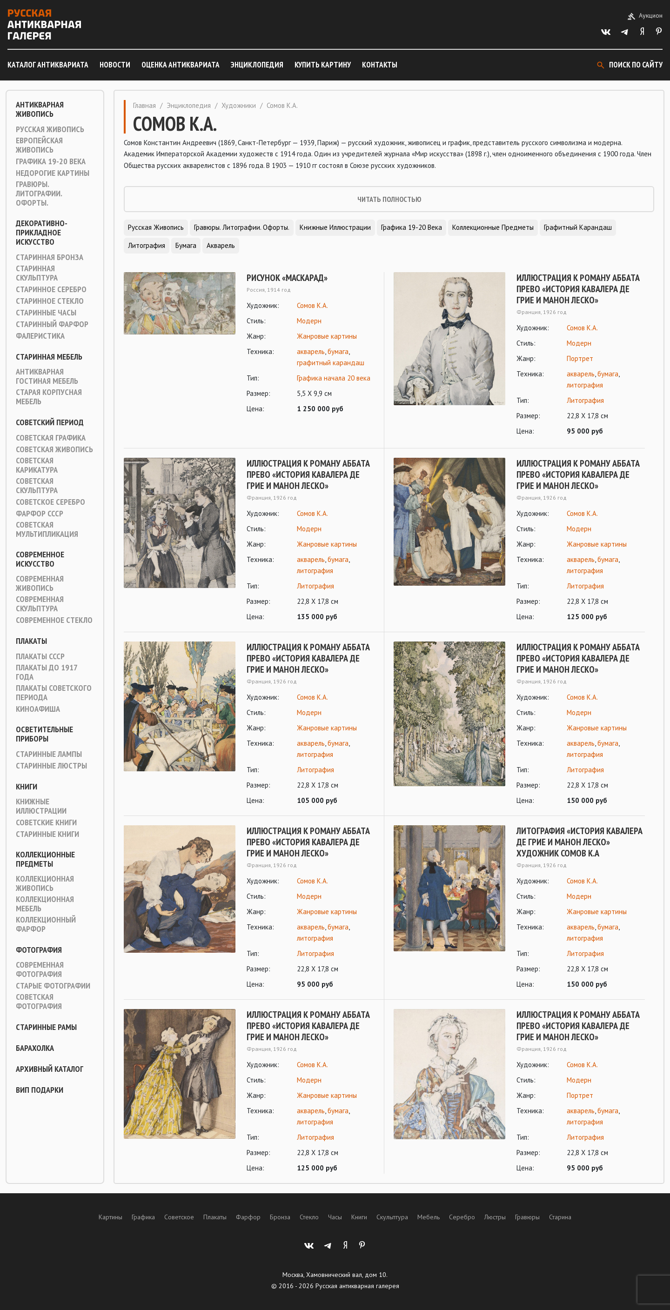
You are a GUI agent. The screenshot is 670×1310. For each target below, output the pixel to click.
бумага (338, 351)
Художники (238, 105)
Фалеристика (40, 336)
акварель (311, 351)
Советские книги (46, 822)
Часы (335, 1217)
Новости (115, 65)
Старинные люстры (51, 765)
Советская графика (51, 437)
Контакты (379, 65)
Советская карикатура (37, 465)
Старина (560, 1217)
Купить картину (323, 65)
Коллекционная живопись (45, 883)
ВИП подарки (39, 1090)
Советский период (50, 422)
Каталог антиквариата (47, 65)
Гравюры (527, 1217)
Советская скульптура (37, 485)
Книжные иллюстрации (41, 806)
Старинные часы (46, 312)
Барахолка (35, 1048)
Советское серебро (50, 502)
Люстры (495, 1217)
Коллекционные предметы (45, 859)
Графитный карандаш (578, 227)
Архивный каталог (49, 1069)
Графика (143, 1217)
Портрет (580, 358)
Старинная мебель (49, 356)
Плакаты (31, 641)
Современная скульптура (40, 604)
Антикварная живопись (40, 109)
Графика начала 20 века (333, 378)
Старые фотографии (53, 985)
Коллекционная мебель (45, 904)
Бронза (280, 1217)
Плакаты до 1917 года (46, 672)
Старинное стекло (50, 301)
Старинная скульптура (37, 273)
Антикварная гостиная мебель (47, 376)
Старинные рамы (46, 1027)
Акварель (221, 245)
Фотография (39, 950)
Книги (26, 786)
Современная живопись (40, 583)
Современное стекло (54, 620)
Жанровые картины (327, 336)
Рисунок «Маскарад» (287, 277)
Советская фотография (39, 1001)
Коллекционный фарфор (46, 924)
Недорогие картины (52, 173)
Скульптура (392, 1217)
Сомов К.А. (312, 305)
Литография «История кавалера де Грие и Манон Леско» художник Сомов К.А (579, 842)
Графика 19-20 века (51, 161)
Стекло (309, 1217)
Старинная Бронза (49, 257)
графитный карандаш (330, 362)
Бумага (185, 245)
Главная (144, 105)
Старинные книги (47, 834)
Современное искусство (40, 559)
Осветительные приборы (44, 734)
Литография (146, 245)
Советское (179, 1217)
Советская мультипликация (47, 529)
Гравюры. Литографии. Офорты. (39, 193)
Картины (110, 1217)
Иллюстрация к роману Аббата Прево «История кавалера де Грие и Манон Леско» (578, 289)
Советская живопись (54, 449)
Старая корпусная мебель (49, 397)
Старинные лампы (49, 754)
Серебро (462, 1217)
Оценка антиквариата (180, 65)
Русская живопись (50, 129)
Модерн (309, 320)
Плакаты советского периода (54, 692)
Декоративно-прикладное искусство (41, 233)
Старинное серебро (51, 289)
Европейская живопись (39, 145)
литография (585, 385)
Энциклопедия (257, 65)
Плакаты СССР (40, 656)
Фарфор (248, 1217)
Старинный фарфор (52, 324)
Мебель (428, 1217)
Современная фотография (40, 969)
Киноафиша (38, 709)
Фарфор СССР (39, 513)
